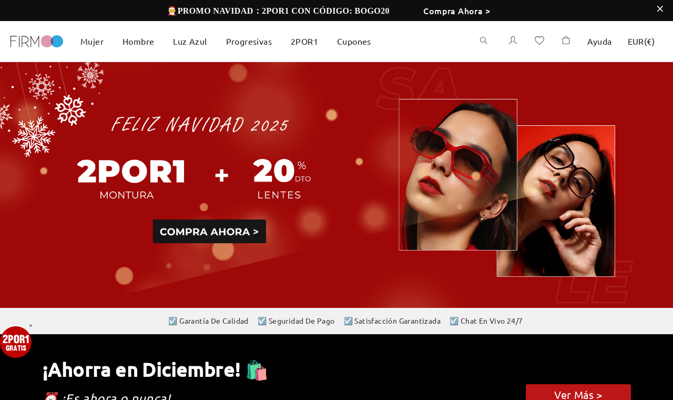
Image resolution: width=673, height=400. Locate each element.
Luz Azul (190, 41)
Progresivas (249, 41)
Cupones (354, 41)
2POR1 (304, 41)
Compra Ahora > (456, 10)
